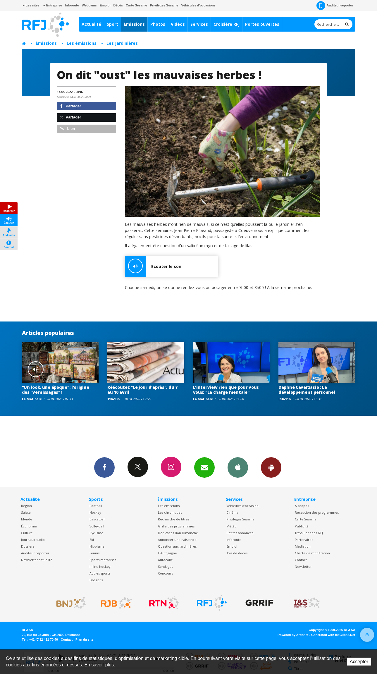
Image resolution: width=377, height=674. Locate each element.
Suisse (26, 512)
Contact (301, 560)
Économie (29, 526)
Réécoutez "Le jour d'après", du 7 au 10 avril (142, 389)
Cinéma (232, 512)
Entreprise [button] (52, 5)
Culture (27, 533)
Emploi (105, 5)
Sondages (165, 566)
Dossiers (27, 546)
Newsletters (204, 467)
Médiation (303, 546)
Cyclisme (96, 533)
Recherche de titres (173, 519)
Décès (118, 5)
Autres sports (99, 573)
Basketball (97, 519)
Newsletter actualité (36, 560)
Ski (91, 539)
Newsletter (303, 566)
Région (26, 506)
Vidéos (178, 24)
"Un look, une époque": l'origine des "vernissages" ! (55, 389)
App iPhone (238, 467)
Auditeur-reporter (334, 5)
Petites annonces (239, 533)
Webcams (89, 5)
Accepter (359, 661)
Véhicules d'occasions (198, 5)
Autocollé (165, 560)
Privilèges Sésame (164, 5)
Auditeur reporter (35, 553)
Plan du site (84, 639)
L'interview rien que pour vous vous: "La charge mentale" (226, 389)
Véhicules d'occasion (242, 506)
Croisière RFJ (227, 24)
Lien (67, 128)
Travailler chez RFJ (309, 533)
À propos (302, 506)
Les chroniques (170, 512)
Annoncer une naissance (177, 539)
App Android (271, 467)
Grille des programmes (176, 526)
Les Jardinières (122, 43)
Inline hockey (99, 566)
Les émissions (82, 43)
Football (95, 506)
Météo (231, 526)
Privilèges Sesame (240, 519)
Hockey (95, 512)
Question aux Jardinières (177, 546)
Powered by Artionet (293, 635)
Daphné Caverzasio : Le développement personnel (306, 389)
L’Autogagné (167, 553)
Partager (70, 106)
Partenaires (304, 539)
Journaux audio (33, 539)
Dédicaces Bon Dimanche (178, 533)
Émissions (134, 24)
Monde (26, 519)
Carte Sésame (136, 5)
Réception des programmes (317, 512)
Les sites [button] (31, 5)
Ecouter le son (153, 266)
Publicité (302, 526)
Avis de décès (236, 553)
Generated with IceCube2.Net (333, 635)
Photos (157, 24)
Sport (112, 24)
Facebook (104, 467)
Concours (165, 573)
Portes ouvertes (262, 24)
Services (199, 24)
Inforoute (72, 5)
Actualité (91, 24)
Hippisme (96, 546)
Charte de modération (312, 553)
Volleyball (96, 526)
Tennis (94, 553)
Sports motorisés (102, 560)
